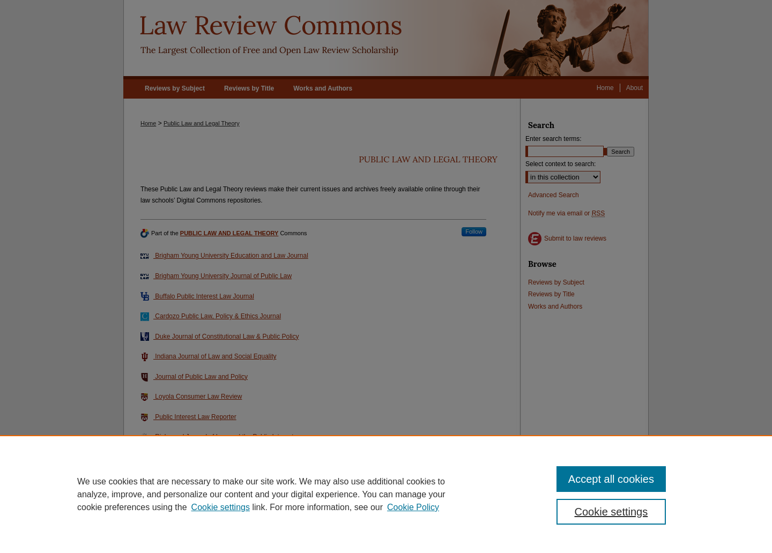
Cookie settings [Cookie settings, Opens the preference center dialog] (611, 512)
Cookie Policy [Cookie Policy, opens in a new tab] (413, 507)
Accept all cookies (611, 479)
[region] (386, 494)
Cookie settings (220, 507)
